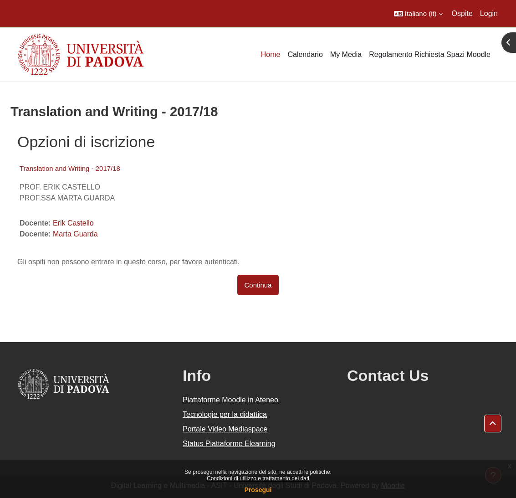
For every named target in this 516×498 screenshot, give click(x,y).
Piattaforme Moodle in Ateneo (230, 400)
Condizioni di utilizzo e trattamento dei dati (258, 478)
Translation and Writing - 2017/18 (70, 168)
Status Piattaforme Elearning (229, 443)
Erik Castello (73, 223)
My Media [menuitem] (346, 54)
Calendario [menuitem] (304, 54)
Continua (258, 285)
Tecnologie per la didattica (225, 414)
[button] (418, 13)
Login (489, 13)
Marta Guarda (75, 234)
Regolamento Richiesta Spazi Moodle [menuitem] (429, 54)
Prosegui (258, 489)
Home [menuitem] (271, 54)
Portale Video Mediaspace (225, 429)
